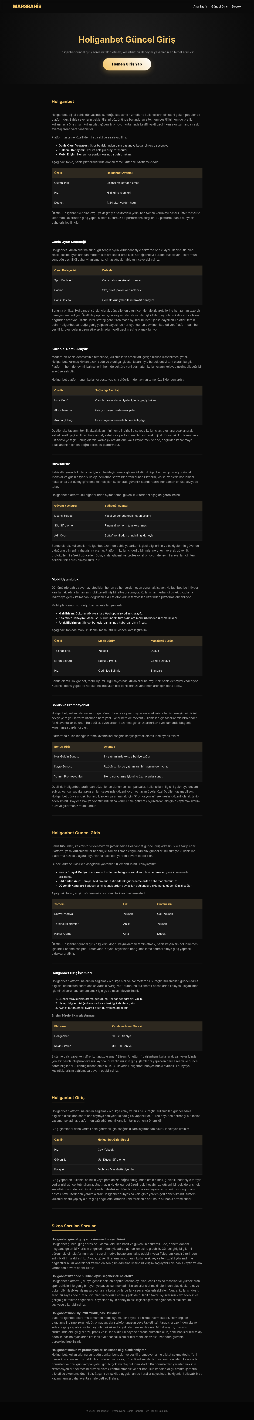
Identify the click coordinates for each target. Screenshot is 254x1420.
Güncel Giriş (219, 6)
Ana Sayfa (200, 6)
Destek (236, 6)
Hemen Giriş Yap (127, 64)
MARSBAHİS (27, 6)
